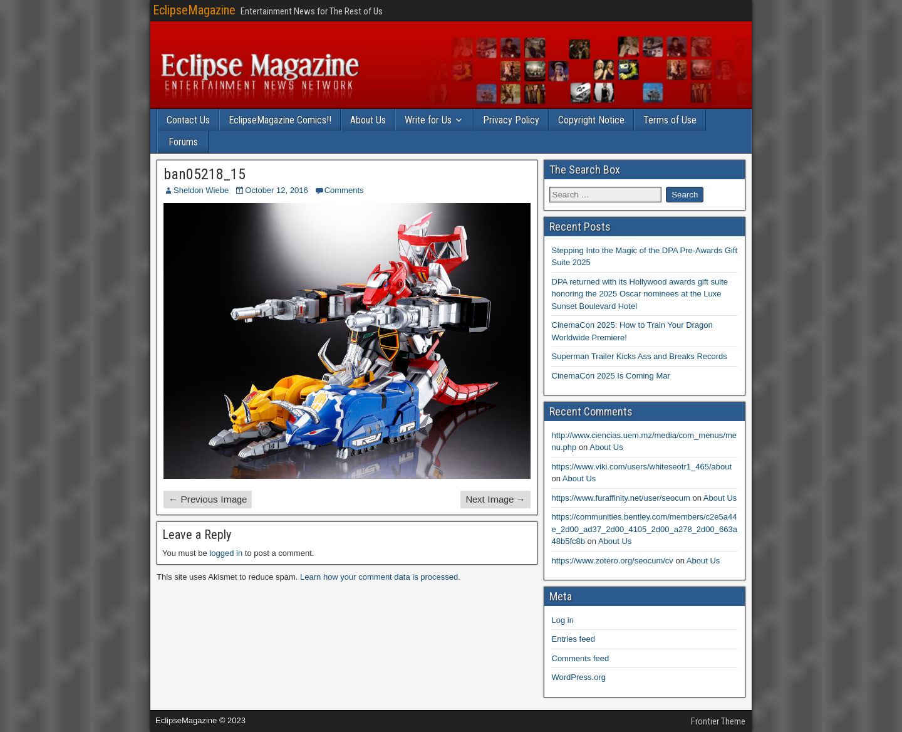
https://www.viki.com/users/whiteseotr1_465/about (642, 466)
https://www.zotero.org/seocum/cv (612, 560)
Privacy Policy (511, 120)
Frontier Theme (718, 721)
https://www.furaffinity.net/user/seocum (621, 498)
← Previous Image (207, 499)
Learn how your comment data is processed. (380, 577)
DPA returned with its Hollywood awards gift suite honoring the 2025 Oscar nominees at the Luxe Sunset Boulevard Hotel (640, 294)
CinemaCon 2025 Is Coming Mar (611, 375)
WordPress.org (579, 677)
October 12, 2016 (276, 190)
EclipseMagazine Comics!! (280, 120)
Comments (344, 190)
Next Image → (495, 499)
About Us (368, 120)
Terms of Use (670, 120)
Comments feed (580, 658)
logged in (225, 553)
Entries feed (573, 639)
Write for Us (428, 120)
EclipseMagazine (194, 10)
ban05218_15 (204, 174)
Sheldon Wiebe (201, 190)
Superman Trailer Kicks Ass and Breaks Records (639, 356)
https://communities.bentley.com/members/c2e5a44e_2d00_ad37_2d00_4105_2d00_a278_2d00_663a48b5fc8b (644, 529)
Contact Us (188, 120)
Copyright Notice (591, 120)
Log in (563, 620)
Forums (183, 142)
